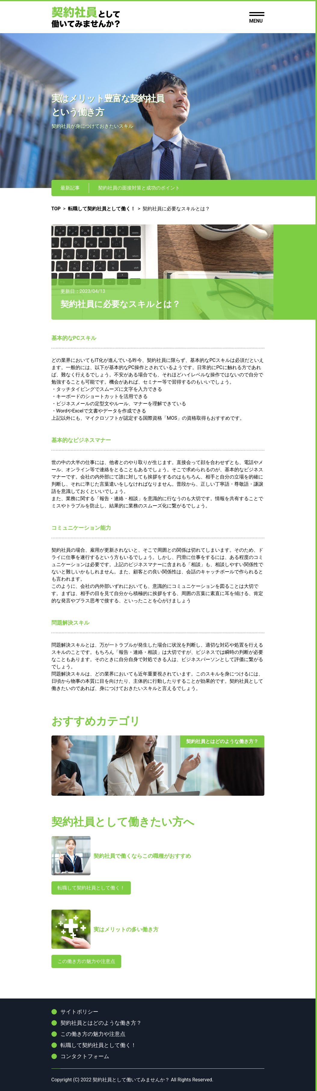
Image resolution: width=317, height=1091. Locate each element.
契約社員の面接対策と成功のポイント (139, 188)
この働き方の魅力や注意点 (86, 961)
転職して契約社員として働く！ (91, 888)
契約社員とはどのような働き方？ (101, 1023)
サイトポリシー (79, 1011)
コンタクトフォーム (84, 1056)
